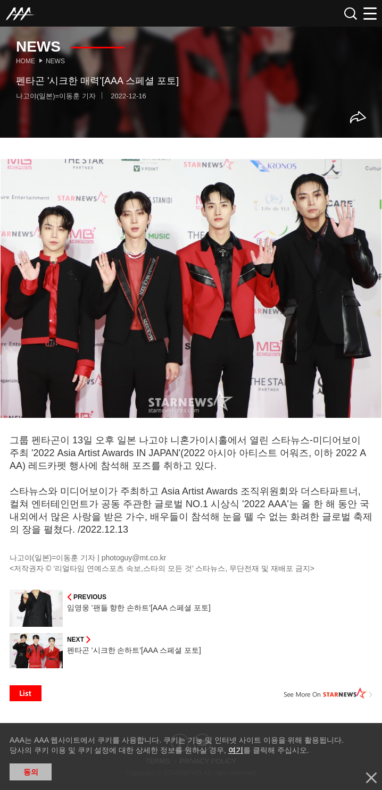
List (25, 693)
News (55, 61)
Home (25, 61)
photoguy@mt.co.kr (134, 557)
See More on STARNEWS (328, 693)
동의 (30, 772)
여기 (235, 750)
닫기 (371, 777)
